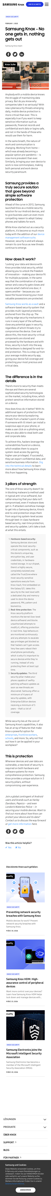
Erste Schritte (35, 4)
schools (9, 738)
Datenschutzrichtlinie (14, 1184)
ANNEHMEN (25, 1190)
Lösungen (9, 1119)
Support (8, 1142)
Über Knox (9, 1134)
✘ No (18, 847)
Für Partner (11, 1157)
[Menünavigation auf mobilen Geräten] (46, 4)
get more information (19, 823)
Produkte (9, 1126)
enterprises (11, 734)
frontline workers (27, 734)
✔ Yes (8, 847)
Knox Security (12, 17)
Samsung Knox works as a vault (22, 304)
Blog (6, 1150)
